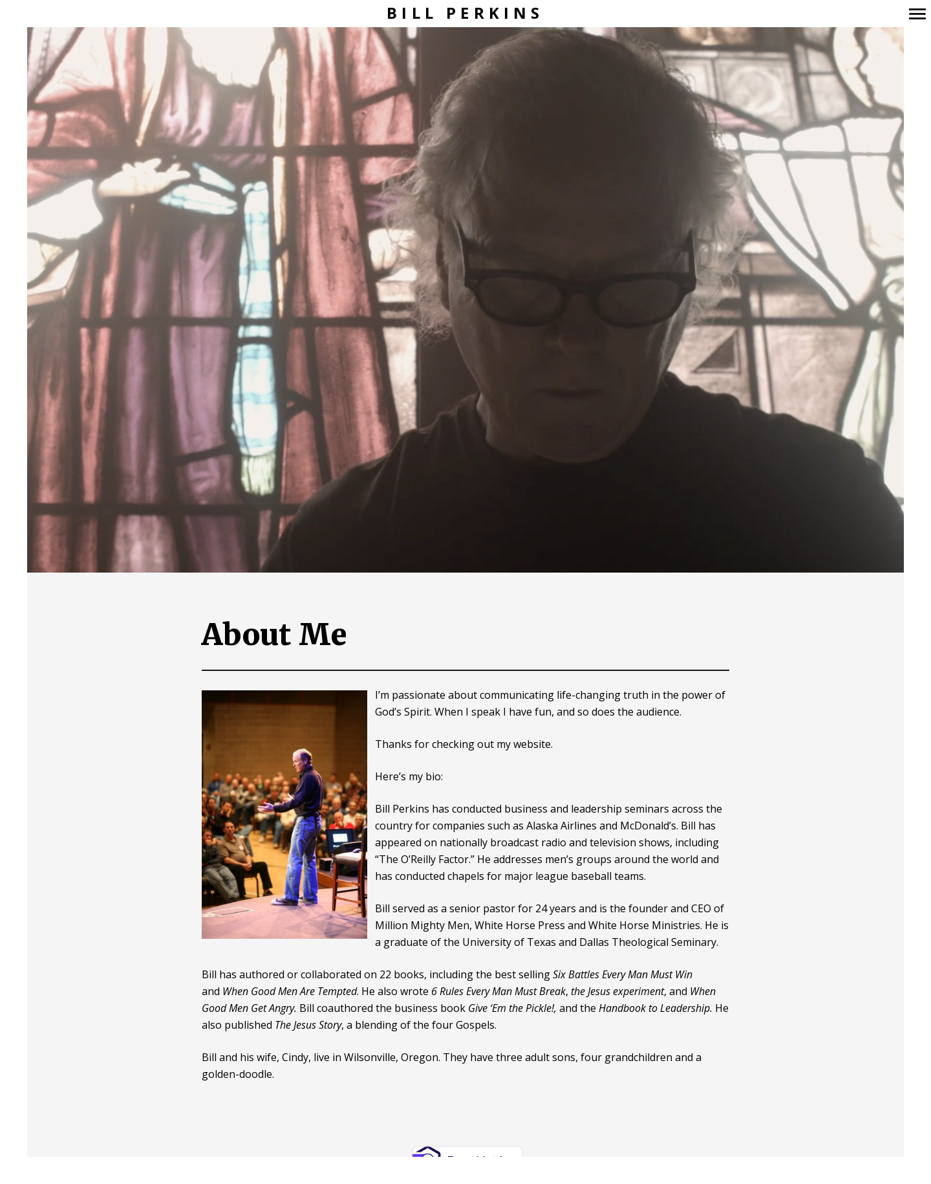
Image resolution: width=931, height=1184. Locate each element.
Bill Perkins (465, 13)
